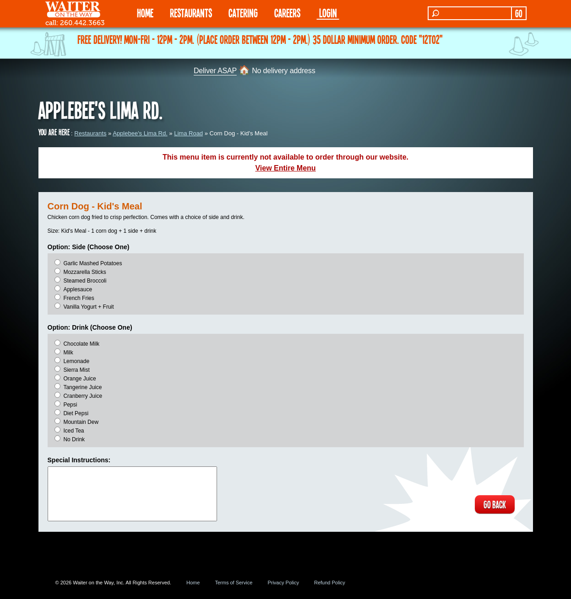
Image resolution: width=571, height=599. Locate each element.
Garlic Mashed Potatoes (92, 263)
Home (193, 582)
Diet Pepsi (75, 413)
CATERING (243, 12)
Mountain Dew (80, 422)
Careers (287, 12)
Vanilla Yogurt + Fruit (88, 307)
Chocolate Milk (81, 344)
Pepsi (70, 404)
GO (518, 13)
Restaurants (90, 133)
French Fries (78, 298)
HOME (145, 12)
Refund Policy (329, 582)
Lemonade (76, 361)
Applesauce (77, 289)
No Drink (74, 439)
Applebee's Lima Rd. (140, 133)
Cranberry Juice (82, 396)
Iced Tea (73, 431)
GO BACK (494, 504)
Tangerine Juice (82, 387)
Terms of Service (233, 582)
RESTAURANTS (191, 12)
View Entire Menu (285, 168)
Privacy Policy (283, 582)
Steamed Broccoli (84, 281)
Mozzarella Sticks (84, 272)
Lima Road (188, 133)
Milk (68, 352)
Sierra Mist (76, 370)
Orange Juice (79, 378)
